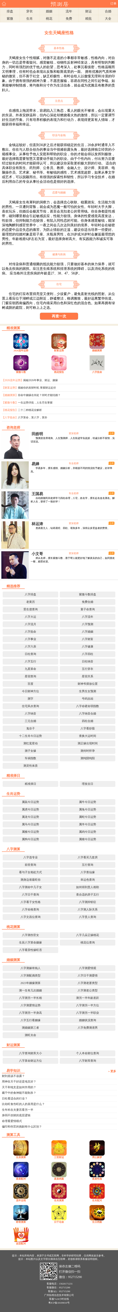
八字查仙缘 (88, 872)
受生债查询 (30, 609)
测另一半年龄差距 (87, 997)
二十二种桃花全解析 (30, 410)
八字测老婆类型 (88, 983)
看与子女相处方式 (30, 872)
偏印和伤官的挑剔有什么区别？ (22, 1126)
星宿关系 (87, 676)
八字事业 (30, 639)
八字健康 (87, 646)
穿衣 (29, 11)
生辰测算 (21, 1157)
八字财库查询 (87, 1060)
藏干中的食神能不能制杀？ (19, 1092)
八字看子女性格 (31, 902)
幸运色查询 (88, 879)
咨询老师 (13, 427)
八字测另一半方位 (87, 1005)
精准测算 (13, 328)
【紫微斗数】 (10, 402)
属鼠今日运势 (30, 802)
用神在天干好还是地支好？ (19, 1081)
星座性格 (97, 1178)
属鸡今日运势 (87, 831)
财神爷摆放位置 (88, 683)
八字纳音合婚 (87, 713)
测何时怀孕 (88, 750)
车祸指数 (30, 758)
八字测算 (13, 849)
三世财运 (59, 1157)
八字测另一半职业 (87, 1012)
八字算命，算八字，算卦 (32, 417)
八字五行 (30, 661)
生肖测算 (59, 1200)
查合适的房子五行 (87, 894)
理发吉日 (87, 783)
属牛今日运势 (87, 802)
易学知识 (13, 1071)
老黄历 (30, 601)
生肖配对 (97, 1200)
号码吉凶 (87, 698)
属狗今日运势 (30, 839)
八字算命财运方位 (30, 1060)
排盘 (10, 11)
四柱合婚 (87, 721)
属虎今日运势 (30, 809)
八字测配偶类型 (31, 975)
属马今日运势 (30, 824)
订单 (113, 3)
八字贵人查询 (87, 916)
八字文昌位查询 (31, 916)
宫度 (30, 683)
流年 (69, 11)
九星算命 (30, 668)
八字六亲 (30, 646)
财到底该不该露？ (13, 1076)
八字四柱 (87, 654)
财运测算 (13, 1045)
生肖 (29, 18)
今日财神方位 (30, 691)
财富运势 (59, 350)
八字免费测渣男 (88, 1027)
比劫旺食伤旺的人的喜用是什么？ (23, 1104)
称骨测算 (21, 1222)
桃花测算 (13, 927)
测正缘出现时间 (88, 743)
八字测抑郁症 (87, 902)
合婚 (108, 11)
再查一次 (59, 316)
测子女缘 (30, 750)
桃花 (49, 18)
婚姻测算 (97, 350)
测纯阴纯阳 (88, 758)
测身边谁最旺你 (31, 879)
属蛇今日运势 (87, 816)
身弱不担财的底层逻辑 (16, 1115)
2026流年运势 (21, 350)
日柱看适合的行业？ (15, 1098)
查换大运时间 (87, 735)
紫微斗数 (21, 372)
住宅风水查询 (30, 706)
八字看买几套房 (88, 857)
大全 (108, 18)
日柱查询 (30, 654)
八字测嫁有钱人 (31, 968)
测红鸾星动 (30, 743)
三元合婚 (30, 721)
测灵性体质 (30, 765)
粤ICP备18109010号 (58, 1302)
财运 (88, 11)
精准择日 (13, 776)
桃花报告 (59, 372)
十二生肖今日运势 (30, 735)
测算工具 (13, 1135)
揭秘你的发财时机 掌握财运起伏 (37, 387)
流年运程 (21, 1200)
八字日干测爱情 (88, 975)
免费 (69, 18)
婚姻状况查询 (87, 1020)
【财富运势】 (10, 387)
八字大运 (30, 616)
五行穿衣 (87, 668)
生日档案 (97, 1222)
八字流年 (87, 616)
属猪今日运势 (87, 839)
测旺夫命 (30, 1035)
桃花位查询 (88, 942)
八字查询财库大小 (30, 1053)
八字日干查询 (30, 894)
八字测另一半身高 (30, 1012)
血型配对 (21, 1243)
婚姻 (49, 11)
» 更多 (112, 1071)
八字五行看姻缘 (31, 1020)
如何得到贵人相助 (87, 887)
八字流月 (30, 624)
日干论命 (59, 1222)
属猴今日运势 (30, 831)
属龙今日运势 (30, 816)
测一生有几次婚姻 (30, 990)
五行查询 (87, 864)
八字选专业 (30, 857)
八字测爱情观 (87, 968)
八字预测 (87, 624)
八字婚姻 (87, 631)
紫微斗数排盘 (87, 594)
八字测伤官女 (30, 935)
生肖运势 (13, 794)
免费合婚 (87, 601)
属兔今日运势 (87, 809)
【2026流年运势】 (12, 380)
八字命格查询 (30, 909)
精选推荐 (13, 586)
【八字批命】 (10, 417)
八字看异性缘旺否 (30, 949)
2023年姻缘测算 (31, 983)
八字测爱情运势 (31, 1005)
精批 (88, 18)
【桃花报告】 (10, 410)
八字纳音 (30, 713)
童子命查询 (88, 609)
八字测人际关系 (88, 909)
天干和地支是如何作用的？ (19, 1087)
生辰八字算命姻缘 (30, 942)
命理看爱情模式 (12, 1121)
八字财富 (87, 639)
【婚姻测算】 (10, 395)
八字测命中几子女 (30, 887)
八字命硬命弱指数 (87, 706)
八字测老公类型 (88, 990)
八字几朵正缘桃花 (87, 935)
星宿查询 (30, 676)
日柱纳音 (87, 661)
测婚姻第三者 (30, 1027)
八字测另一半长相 (30, 997)
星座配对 (21, 1178)
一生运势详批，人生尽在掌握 (35, 402)
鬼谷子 (30, 728)
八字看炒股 (88, 728)
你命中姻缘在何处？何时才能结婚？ (39, 395)
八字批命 (97, 372)
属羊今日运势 (87, 824)
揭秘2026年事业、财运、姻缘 (40, 380)
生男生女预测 (87, 691)
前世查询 (30, 864)
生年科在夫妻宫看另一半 (17, 1109)
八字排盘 (30, 594)
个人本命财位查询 (87, 1053)
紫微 (10, 18)
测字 (30, 698)
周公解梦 (97, 1157)
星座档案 (59, 1178)
